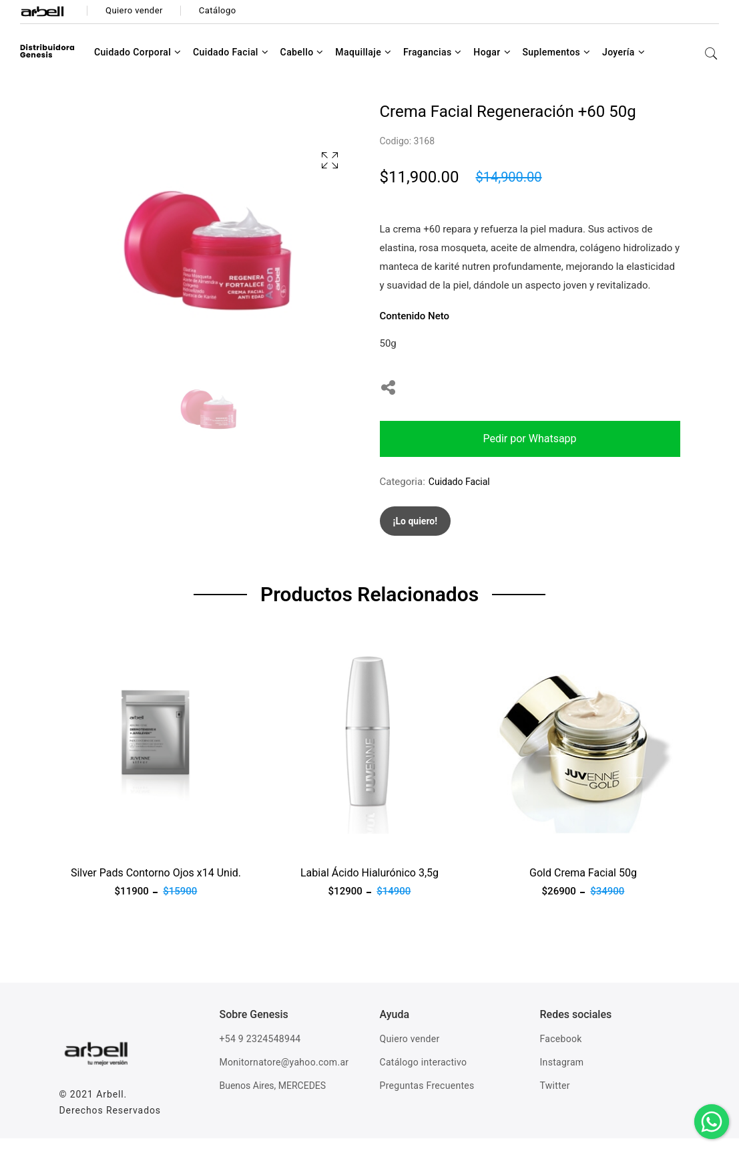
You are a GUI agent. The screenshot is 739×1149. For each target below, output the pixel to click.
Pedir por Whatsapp (529, 449)
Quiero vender (410, 1049)
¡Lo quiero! (415, 531)
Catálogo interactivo (423, 1073)
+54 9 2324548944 (260, 1049)
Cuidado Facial (230, 62)
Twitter (555, 1096)
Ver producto (88, 852)
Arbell (110, 1105)
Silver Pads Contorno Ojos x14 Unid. (156, 883)
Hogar (492, 62)
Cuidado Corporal (138, 62)
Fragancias (432, 62)
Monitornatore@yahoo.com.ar (284, 1073)
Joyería (623, 62)
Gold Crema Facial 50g (583, 883)
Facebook (561, 1049)
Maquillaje (363, 62)
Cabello (302, 62)
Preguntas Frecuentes (427, 1096)
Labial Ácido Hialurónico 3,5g (369, 883)
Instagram (562, 1073)
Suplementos (556, 62)
